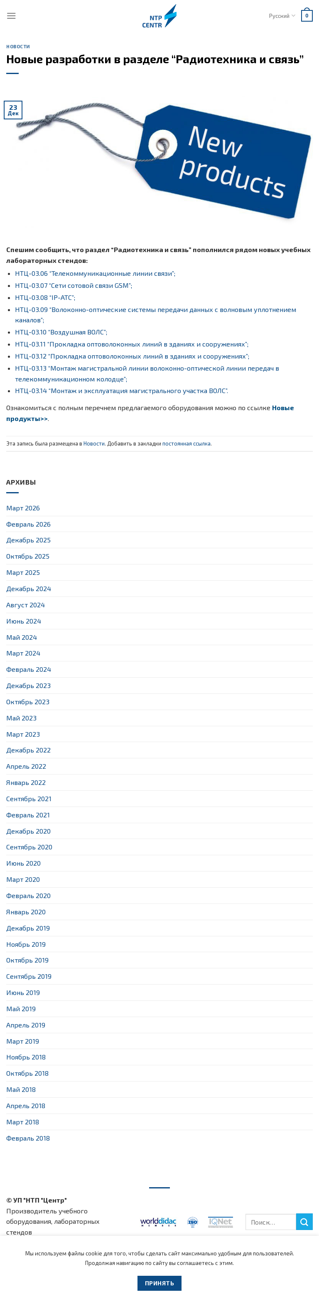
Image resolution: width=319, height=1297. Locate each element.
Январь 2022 (26, 782)
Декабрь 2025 (28, 540)
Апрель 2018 (25, 1105)
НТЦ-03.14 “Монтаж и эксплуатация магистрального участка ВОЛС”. (121, 390)
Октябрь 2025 (27, 556)
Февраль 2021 (28, 815)
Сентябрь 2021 (29, 798)
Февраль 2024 (28, 669)
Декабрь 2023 (28, 685)
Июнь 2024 (23, 621)
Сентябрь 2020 (29, 847)
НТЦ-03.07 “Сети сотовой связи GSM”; (73, 285)
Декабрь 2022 (28, 750)
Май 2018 (21, 1089)
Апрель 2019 (25, 1025)
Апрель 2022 (26, 766)
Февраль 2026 (28, 524)
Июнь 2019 (23, 992)
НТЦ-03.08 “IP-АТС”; (45, 297)
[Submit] (304, 1221)
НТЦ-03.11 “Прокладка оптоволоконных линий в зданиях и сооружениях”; (131, 344)
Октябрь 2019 (27, 960)
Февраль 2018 (28, 1138)
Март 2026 (23, 508)
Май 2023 (21, 718)
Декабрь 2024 (28, 588)
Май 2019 (21, 1008)
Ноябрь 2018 (26, 1057)
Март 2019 (22, 1041)
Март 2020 (23, 879)
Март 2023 (23, 734)
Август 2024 (25, 605)
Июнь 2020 (23, 863)
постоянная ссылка (186, 443)
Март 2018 (22, 1122)
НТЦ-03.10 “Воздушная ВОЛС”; (61, 332)
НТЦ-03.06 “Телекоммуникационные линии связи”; (95, 273)
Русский (282, 16)
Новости (18, 46)
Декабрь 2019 (28, 928)
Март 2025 (23, 572)
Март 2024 (23, 653)
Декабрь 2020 (28, 831)
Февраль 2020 (28, 895)
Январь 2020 (26, 912)
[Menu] (11, 15)
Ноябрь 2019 (26, 944)
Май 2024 (21, 637)
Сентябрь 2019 (29, 976)
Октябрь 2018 (27, 1073)
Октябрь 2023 (27, 701)
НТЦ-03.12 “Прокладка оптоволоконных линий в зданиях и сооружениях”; (132, 356)
